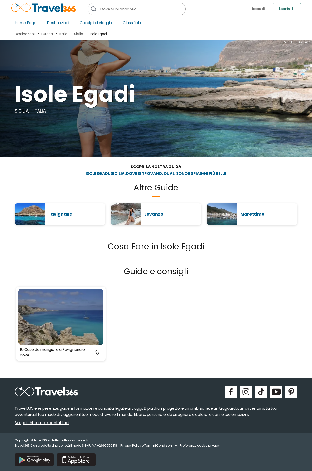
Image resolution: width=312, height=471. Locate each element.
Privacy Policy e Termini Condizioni (146, 445)
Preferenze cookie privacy (200, 445)
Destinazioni (58, 23)
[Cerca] (93, 9)
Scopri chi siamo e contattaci (42, 423)
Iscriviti (287, 8)
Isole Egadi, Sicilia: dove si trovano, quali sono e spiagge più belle (156, 173)
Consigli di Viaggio (96, 23)
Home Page (25, 23)
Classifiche (133, 23)
